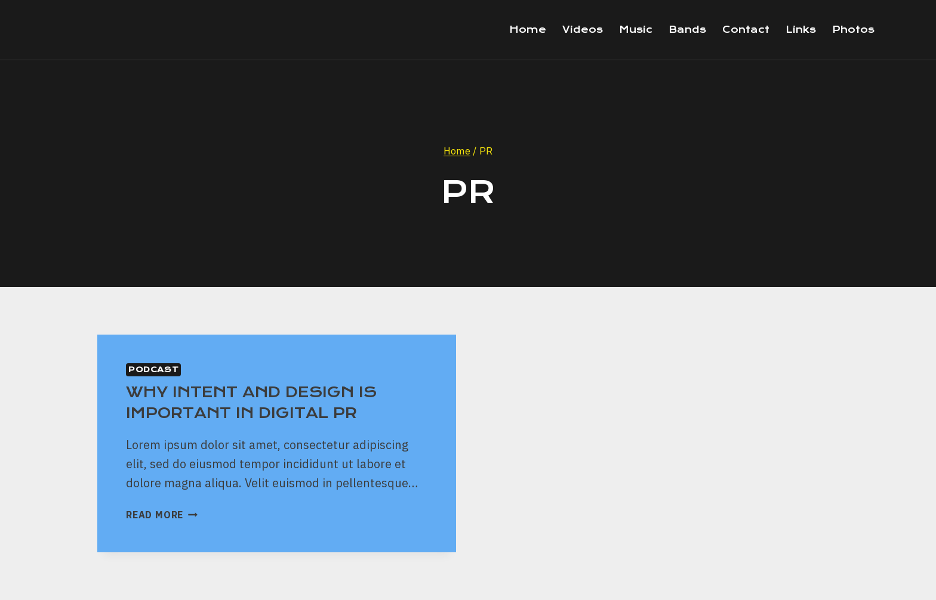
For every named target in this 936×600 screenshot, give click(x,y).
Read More (162, 515)
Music (635, 29)
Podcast (153, 369)
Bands (687, 29)
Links (801, 29)
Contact (745, 29)
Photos (853, 29)
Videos (582, 29)
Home (527, 29)
